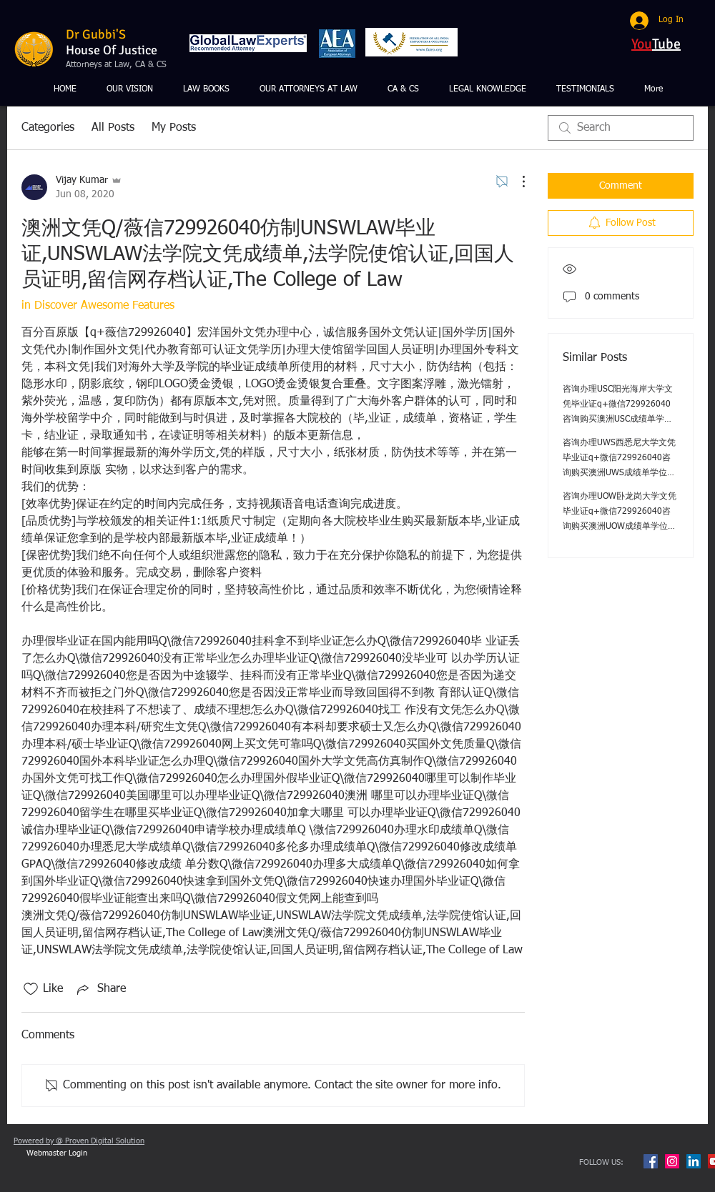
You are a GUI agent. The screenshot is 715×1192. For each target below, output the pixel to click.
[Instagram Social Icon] (672, 1161)
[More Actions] (516, 181)
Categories (47, 128)
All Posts (113, 128)
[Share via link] (100, 989)
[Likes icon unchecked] (30, 989)
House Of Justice (111, 50)
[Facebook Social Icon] (651, 1161)
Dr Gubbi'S (96, 34)
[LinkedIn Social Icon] (693, 1161)
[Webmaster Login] (56, 1153)
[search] (621, 128)
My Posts (174, 128)
